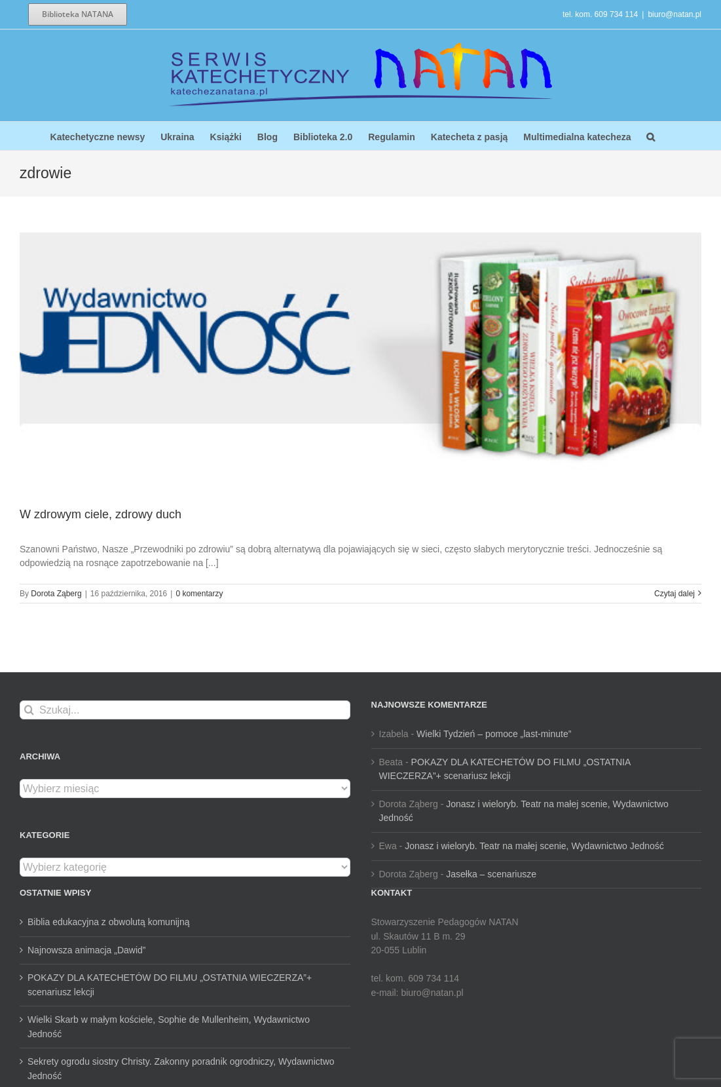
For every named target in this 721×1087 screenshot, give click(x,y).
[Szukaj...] (185, 709)
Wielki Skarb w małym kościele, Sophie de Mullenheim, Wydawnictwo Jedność (169, 1026)
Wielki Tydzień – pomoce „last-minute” (493, 734)
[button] (650, 136)
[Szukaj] (29, 709)
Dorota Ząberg (56, 593)
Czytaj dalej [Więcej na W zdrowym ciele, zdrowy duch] (674, 593)
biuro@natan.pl (674, 14)
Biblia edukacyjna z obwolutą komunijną (108, 922)
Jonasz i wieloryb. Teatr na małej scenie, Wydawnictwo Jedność (534, 846)
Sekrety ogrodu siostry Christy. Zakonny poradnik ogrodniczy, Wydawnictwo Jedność (181, 1068)
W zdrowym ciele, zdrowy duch (100, 514)
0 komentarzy (199, 593)
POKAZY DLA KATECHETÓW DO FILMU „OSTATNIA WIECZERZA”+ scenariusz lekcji (170, 984)
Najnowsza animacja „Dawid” (87, 950)
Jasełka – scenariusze (491, 874)
